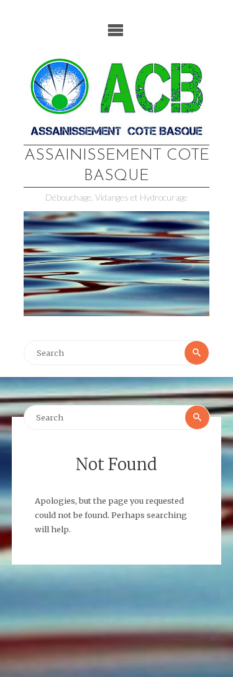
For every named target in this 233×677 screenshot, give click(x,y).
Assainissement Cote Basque (116, 166)
